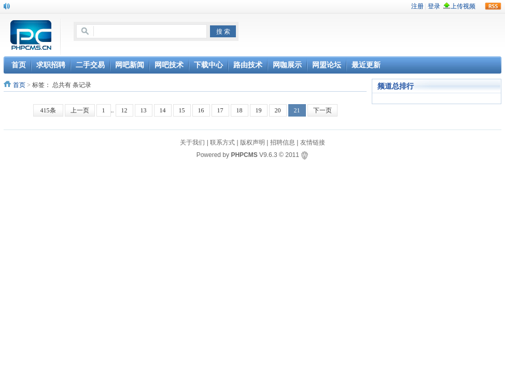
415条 (48, 110)
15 (182, 110)
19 (259, 110)
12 (124, 110)
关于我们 (192, 142)
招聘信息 (282, 142)
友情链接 (312, 142)
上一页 (80, 110)
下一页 (322, 110)
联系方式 (222, 142)
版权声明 (252, 142)
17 (220, 110)
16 (201, 110)
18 (239, 110)
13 (144, 110)
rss (493, 6)
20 (278, 110)
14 (163, 110)
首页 (19, 85)
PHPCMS (244, 155)
